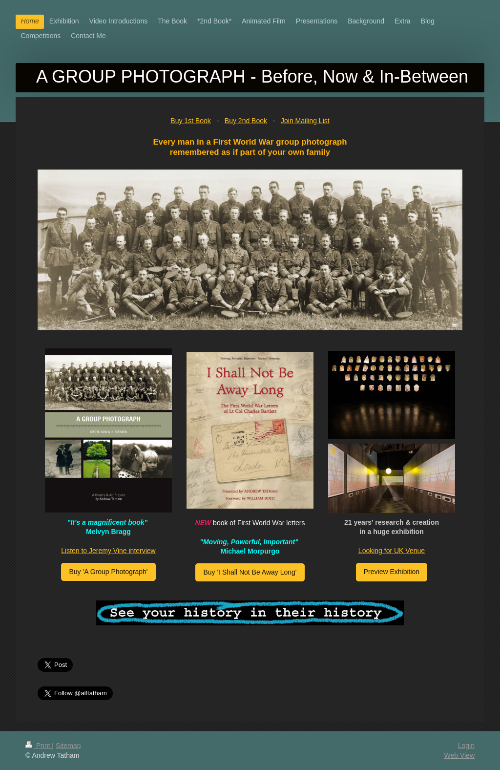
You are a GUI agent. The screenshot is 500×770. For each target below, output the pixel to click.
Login (466, 745)
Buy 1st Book (190, 121)
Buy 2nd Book (246, 121)
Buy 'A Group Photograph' (108, 572)
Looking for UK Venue (391, 551)
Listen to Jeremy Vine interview (108, 551)
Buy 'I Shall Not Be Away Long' (249, 572)
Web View (459, 755)
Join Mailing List (305, 121)
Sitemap (68, 745)
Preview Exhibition (391, 572)
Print (38, 745)
